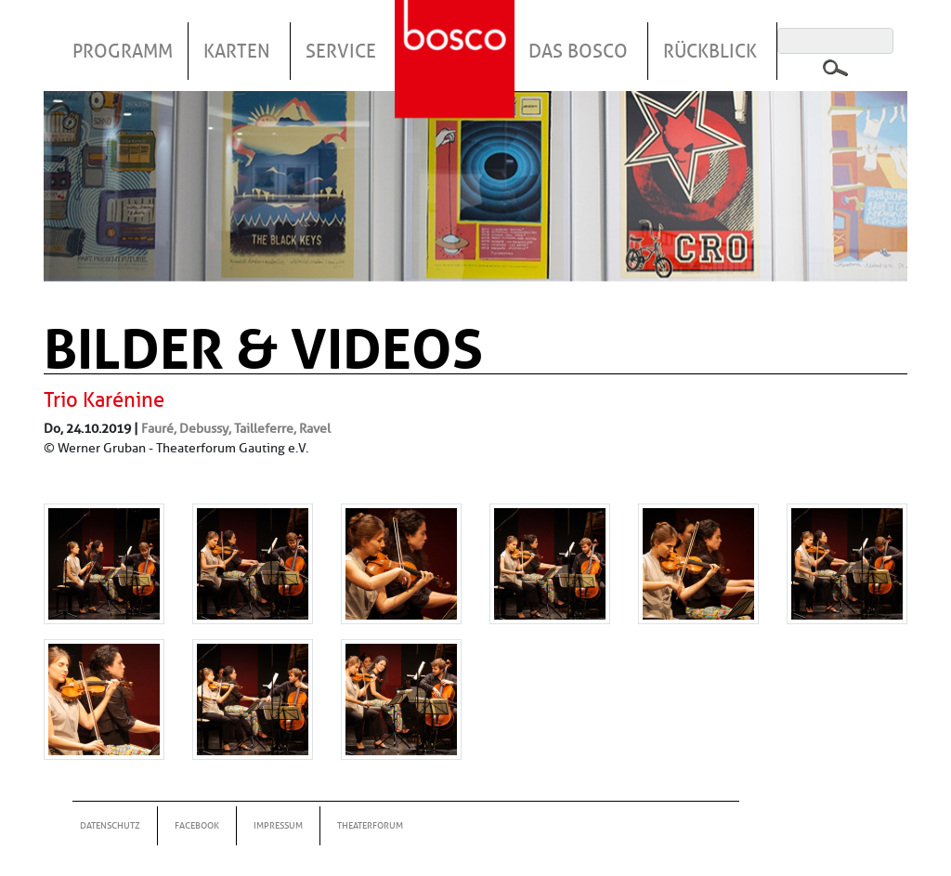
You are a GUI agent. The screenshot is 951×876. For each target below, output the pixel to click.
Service (341, 51)
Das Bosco (578, 51)
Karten (236, 51)
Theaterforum (370, 825)
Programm (122, 51)
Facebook (197, 825)
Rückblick (710, 51)
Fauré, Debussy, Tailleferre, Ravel (236, 428)
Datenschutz (110, 825)
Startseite (457, 36)
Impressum (278, 825)
